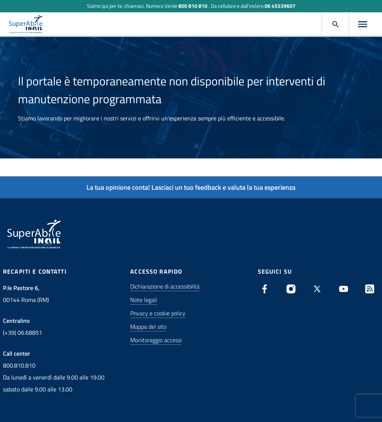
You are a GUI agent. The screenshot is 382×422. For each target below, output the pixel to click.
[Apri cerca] (335, 24)
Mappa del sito (148, 326)
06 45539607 (279, 6)
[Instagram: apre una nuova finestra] (291, 289)
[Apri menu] (362, 24)
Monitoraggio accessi (156, 340)
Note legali (143, 299)
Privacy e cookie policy (157, 313)
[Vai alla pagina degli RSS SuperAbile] (370, 289)
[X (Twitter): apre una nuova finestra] (317, 289)
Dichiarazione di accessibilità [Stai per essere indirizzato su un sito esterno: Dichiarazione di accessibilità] (165, 286)
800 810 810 (192, 6)
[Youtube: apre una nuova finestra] (343, 289)
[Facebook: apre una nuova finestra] (265, 289)
